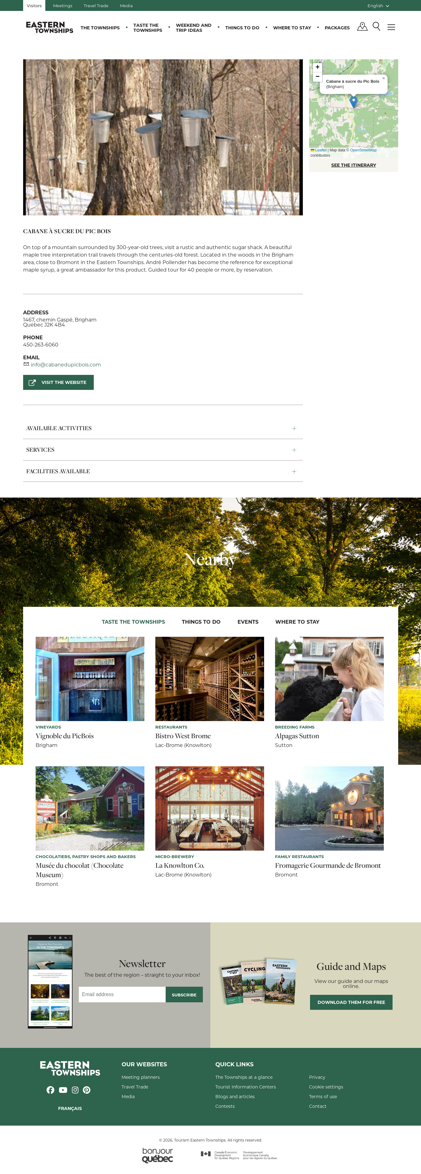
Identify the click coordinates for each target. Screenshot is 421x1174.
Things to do (242, 28)
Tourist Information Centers (245, 1087)
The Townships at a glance (244, 1077)
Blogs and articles (235, 1096)
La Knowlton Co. (179, 865)
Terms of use (323, 1096)
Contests (225, 1106)
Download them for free (351, 1002)
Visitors (34, 5)
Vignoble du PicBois (65, 735)
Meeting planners (141, 1077)
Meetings (62, 5)
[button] (354, 102)
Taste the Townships (147, 27)
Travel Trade (96, 5)
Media (126, 5)
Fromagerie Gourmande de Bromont (328, 865)
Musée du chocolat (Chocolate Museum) (79, 870)
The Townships (100, 28)
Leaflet (319, 150)
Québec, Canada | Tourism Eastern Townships (49, 27)
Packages (337, 28)
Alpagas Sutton (297, 735)
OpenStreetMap (363, 150)
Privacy (317, 1077)
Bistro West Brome (183, 735)
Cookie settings (326, 1087)
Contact (318, 1106)
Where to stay (292, 28)
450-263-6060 (40, 344)
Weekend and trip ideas (194, 27)
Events (248, 621)
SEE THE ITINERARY (353, 165)
